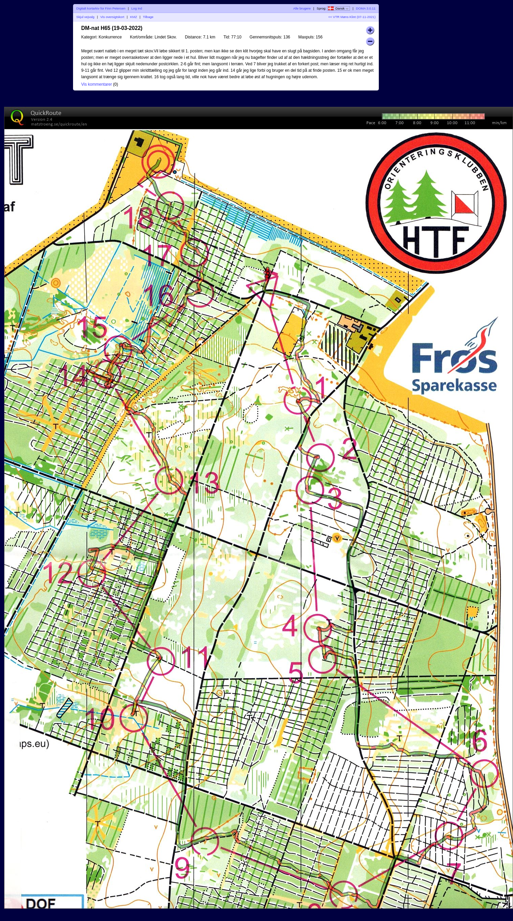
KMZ (133, 17)
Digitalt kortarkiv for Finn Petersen (101, 8)
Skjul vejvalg (85, 17)
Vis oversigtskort (112, 17)
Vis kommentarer (96, 84)
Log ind (136, 8)
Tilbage (148, 17)
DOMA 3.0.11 (366, 8)
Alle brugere (302, 8)
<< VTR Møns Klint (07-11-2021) (351, 17)
